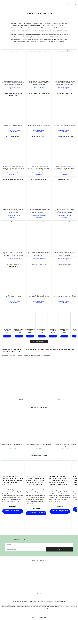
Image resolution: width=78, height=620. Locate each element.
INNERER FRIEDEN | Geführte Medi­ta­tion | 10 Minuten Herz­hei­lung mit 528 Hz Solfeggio (12, 480)
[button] (75, 4)
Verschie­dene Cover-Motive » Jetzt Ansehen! (13, 88)
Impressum (31, 615)
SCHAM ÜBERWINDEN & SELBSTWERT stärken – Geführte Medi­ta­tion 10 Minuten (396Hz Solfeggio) (59, 480)
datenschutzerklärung (43, 615)
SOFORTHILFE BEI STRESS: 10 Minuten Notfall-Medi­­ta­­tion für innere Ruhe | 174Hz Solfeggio (35, 480)
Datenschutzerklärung (60, 601)
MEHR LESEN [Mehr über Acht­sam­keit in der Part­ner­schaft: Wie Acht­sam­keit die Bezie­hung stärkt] (39, 448)
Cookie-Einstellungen (39, 617)
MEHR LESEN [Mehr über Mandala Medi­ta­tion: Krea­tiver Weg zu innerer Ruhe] (13, 448)
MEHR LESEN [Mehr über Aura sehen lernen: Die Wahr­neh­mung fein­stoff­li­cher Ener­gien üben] (65, 448)
